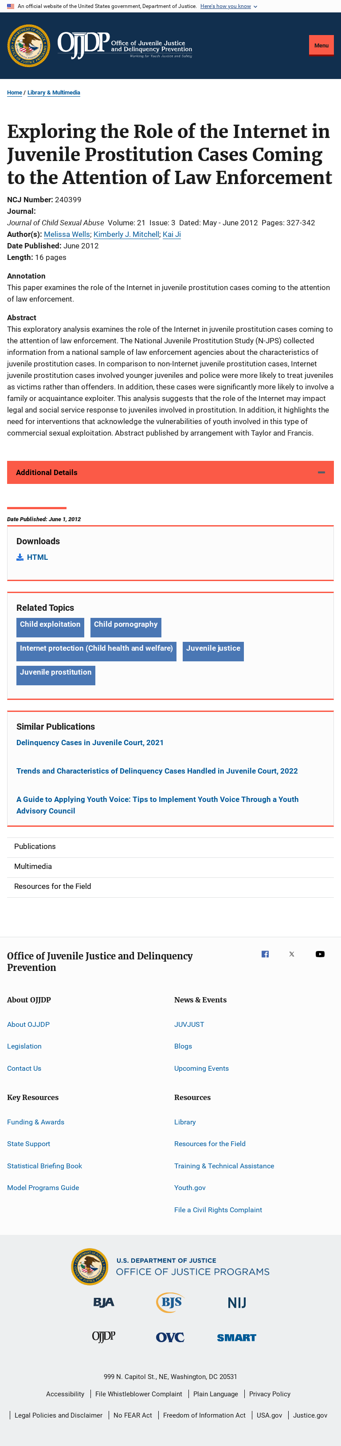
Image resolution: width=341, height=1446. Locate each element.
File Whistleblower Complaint (138, 1394)
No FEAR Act (133, 1415)
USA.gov (269, 1415)
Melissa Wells (67, 234)
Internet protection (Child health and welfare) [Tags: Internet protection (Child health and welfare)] (96, 648)
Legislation (24, 1046)
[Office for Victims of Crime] (170, 1343)
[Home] (125, 45)
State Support (28, 1144)
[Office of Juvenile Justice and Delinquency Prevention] (103, 1344)
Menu (321, 45)
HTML (37, 557)
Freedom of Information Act (204, 1415)
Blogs (183, 1046)
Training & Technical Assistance (224, 1166)
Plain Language (215, 1394)
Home (14, 92)
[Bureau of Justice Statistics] (170, 1315)
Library (185, 1122)
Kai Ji (172, 234)
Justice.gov (310, 1415)
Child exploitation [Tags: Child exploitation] (50, 624)
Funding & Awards (35, 1122)
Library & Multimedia (53, 92)
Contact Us (24, 1068)
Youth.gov (190, 1187)
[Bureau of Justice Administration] (104, 1309)
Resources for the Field (210, 1144)
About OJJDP (28, 1024)
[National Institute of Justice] (237, 1309)
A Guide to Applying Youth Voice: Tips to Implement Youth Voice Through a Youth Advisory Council (157, 805)
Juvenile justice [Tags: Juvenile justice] (213, 648)
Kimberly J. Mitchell (126, 234)
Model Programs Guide (43, 1187)
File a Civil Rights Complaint (218, 1209)
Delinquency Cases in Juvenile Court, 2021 (90, 742)
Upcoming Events (201, 1068)
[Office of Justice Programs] (29, 45)
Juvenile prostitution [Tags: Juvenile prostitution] (56, 672)
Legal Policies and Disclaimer (58, 1415)
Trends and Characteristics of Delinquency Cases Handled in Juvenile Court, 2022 (157, 770)
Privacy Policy (269, 1394)
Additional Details (47, 472)
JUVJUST (189, 1024)
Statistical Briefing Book (44, 1166)
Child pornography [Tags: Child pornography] (125, 624)
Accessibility (65, 1394)
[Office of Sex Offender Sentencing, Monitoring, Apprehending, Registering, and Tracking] (236, 1342)
